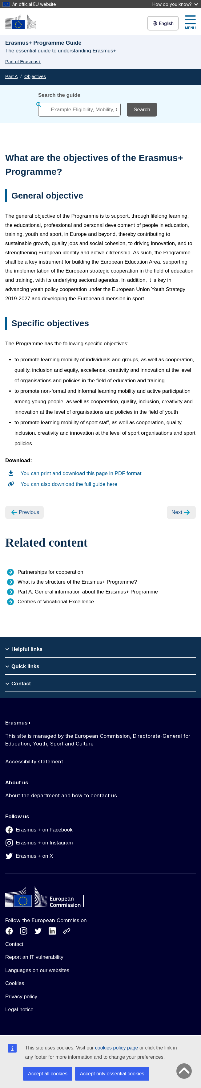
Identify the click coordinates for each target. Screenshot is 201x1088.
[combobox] (79, 110)
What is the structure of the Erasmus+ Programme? (77, 582)
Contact (14, 944)
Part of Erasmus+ (23, 61)
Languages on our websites (37, 970)
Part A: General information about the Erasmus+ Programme (88, 592)
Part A (11, 76)
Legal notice (19, 1009)
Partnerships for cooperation (50, 572)
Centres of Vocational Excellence (56, 602)
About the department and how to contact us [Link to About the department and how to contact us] (61, 795)
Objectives (35, 76)
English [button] (163, 23)
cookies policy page (116, 1047)
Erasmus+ (18, 723)
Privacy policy (21, 997)
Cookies (14, 983)
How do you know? (175, 4)
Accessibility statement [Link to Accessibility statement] (34, 761)
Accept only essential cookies (112, 1073)
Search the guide (59, 95)
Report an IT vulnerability (34, 957)
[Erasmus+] (20, 21)
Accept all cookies (47, 1073)
